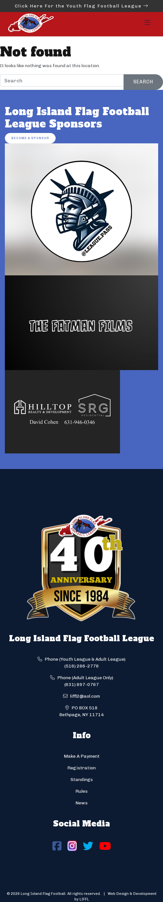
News (81, 803)
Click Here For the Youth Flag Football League (81, 6)
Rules (81, 791)
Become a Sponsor (30, 138)
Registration (81, 768)
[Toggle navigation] (147, 24)
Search (143, 82)
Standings (82, 779)
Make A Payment (82, 756)
